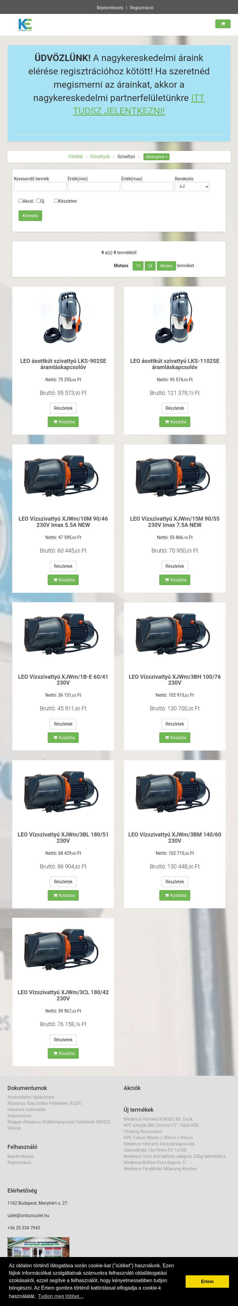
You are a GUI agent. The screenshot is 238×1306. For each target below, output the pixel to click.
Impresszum (19, 1115)
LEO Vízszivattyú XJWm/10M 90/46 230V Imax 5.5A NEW (63, 521)
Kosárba (64, 421)
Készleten (65, 201)
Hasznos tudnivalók (26, 1109)
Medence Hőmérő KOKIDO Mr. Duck (158, 1119)
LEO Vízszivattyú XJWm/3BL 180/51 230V (63, 837)
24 (150, 266)
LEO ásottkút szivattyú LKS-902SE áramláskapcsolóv (63, 364)
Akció (26, 201)
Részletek (63, 408)
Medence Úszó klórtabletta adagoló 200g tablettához (175, 1156)
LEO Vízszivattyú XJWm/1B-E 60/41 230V (63, 679)
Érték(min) (78, 178)
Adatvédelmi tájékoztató (30, 1097)
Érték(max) (132, 178)
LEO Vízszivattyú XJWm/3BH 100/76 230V (175, 679)
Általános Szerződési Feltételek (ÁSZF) (44, 1103)
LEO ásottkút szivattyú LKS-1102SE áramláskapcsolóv (174, 364)
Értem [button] (207, 1281)
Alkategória (156, 157)
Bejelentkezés (110, 7)
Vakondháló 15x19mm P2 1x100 (155, 1150)
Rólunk (14, 1128)
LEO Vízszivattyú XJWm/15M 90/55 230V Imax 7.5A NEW (175, 521)
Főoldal (75, 156)
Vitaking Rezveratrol (143, 1131)
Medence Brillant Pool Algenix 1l (155, 1162)
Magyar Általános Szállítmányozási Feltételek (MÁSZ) (58, 1121)
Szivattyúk (100, 156)
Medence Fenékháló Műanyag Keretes (160, 1168)
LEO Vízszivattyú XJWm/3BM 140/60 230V (174, 837)
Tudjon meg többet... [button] (60, 1296)
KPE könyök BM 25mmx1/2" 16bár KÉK (161, 1125)
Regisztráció (142, 7)
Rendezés (184, 178)
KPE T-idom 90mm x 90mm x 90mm (158, 1137)
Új (40, 201)
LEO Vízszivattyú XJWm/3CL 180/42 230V (63, 995)
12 (138, 266)
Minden (166, 266)
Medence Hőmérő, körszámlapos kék (159, 1143)
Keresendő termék (31, 178)
